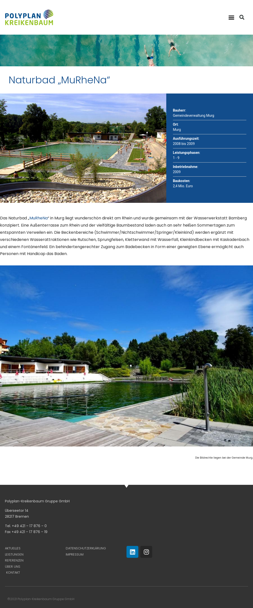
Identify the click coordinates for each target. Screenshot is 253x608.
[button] (231, 17)
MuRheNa (38, 218)
